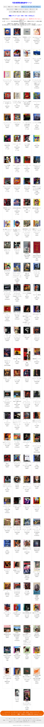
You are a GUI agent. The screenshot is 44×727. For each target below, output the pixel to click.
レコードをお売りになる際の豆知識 (35, 720)
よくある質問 (16, 721)
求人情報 (33, 721)
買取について (25, 11)
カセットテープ (10, 9)
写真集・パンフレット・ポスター (21, 9)
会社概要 (20, 721)
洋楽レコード (10, 6)
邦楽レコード (17, 6)
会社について (32, 11)
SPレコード (32, 9)
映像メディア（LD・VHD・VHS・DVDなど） (25, 718)
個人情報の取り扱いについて (27, 721)
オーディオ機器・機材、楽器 (15, 11)
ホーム (5, 6)
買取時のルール (11, 721)
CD (36, 9)
